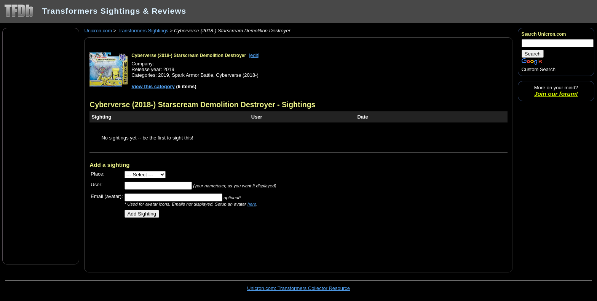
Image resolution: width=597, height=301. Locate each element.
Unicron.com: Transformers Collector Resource (298, 288)
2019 (163, 75)
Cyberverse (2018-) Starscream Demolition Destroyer (188, 55)
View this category (153, 86)
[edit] (254, 55)
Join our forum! (556, 93)
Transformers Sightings (143, 30)
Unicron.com (98, 30)
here (251, 203)
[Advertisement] (40, 146)
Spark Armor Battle (192, 75)
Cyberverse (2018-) (237, 75)
